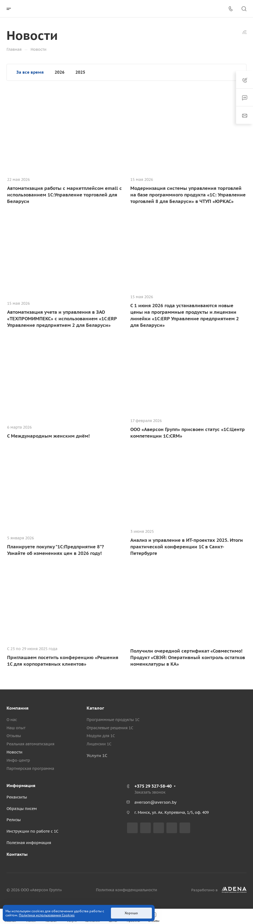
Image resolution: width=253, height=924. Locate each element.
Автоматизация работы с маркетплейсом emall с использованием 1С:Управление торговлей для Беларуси (64, 194)
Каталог (95, 708)
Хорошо (131, 913)
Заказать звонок (150, 792)
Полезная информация (29, 842)
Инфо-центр (18, 760)
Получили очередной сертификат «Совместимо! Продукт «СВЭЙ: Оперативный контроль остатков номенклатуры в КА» (187, 657)
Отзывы (14, 735)
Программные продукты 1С (113, 719)
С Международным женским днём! (48, 436)
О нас (12, 719)
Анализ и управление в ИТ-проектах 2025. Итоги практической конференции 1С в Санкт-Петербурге (186, 546)
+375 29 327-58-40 (153, 786)
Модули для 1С (101, 735)
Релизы (14, 819)
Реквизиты (17, 797)
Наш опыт (16, 727)
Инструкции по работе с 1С (32, 831)
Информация (21, 785)
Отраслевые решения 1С (110, 727)
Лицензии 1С (99, 743)
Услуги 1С (97, 755)
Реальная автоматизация (30, 743)
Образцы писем (22, 808)
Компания (17, 708)
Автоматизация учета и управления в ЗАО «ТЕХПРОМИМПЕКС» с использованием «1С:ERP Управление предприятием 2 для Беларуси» (62, 318)
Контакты (17, 854)
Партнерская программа (30, 768)
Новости (14, 752)
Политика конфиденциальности (126, 889)
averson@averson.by (155, 802)
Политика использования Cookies (47, 915)
